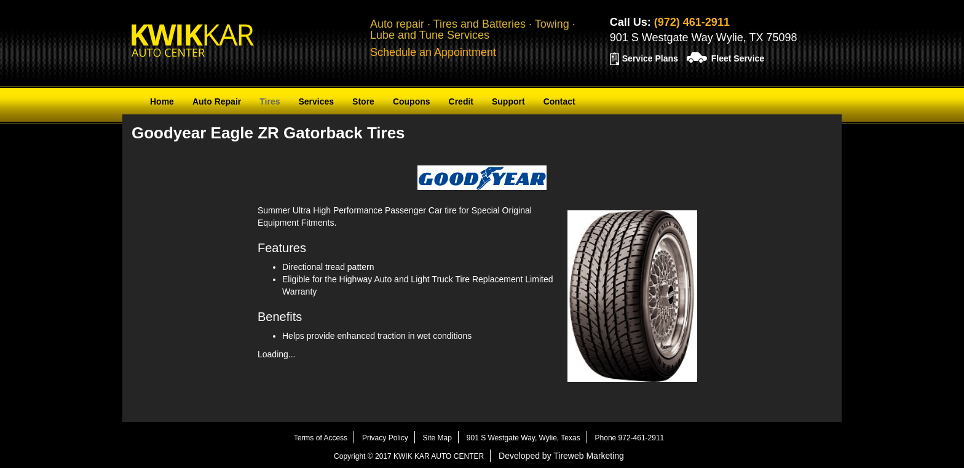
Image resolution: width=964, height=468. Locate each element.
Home (162, 101)
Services (316, 101)
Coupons (411, 101)
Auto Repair (216, 101)
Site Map (437, 438)
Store (363, 101)
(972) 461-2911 (692, 22)
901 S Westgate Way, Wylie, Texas (523, 438)
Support (508, 101)
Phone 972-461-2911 (630, 438)
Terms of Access (320, 438)
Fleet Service (737, 58)
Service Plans (650, 58)
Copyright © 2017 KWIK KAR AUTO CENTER (409, 456)
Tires (269, 101)
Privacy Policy (385, 438)
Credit (461, 101)
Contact (559, 101)
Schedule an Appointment (433, 52)
